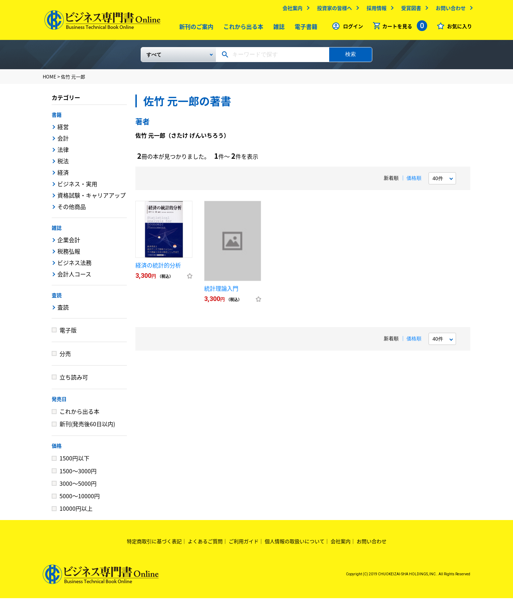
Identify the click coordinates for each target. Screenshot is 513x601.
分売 (65, 356)
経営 (63, 129)
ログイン (351, 27)
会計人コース (74, 277)
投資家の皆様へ (332, 9)
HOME (49, 79)
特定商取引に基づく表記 (154, 543)
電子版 (68, 332)
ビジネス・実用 (77, 186)
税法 (63, 164)
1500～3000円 (78, 473)
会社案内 (291, 9)
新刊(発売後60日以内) (87, 426)
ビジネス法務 (74, 265)
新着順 (391, 181)
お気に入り (457, 27)
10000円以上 (76, 511)
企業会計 (68, 242)
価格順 (413, 181)
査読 (57, 297)
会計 (63, 141)
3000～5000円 (78, 486)
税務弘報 (68, 254)
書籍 (57, 117)
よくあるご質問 (205, 543)
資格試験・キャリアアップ (91, 198)
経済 (63, 175)
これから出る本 (242, 28)
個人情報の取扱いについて (295, 543)
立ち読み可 (73, 380)
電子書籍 (304, 28)
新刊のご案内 (195, 28)
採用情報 (375, 9)
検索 (350, 57)
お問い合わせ (449, 9)
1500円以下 (74, 461)
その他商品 (71, 209)
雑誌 (277, 28)
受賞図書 (409, 9)
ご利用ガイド (244, 543)
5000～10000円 (79, 498)
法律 (63, 152)
